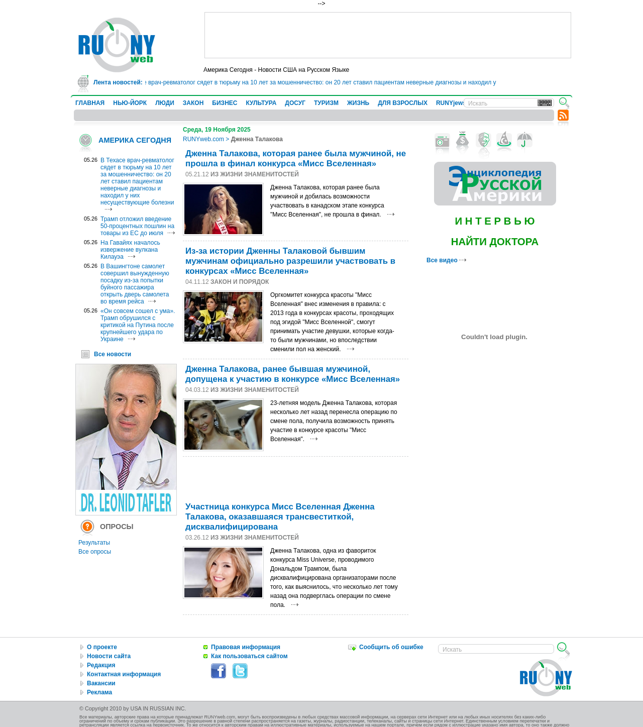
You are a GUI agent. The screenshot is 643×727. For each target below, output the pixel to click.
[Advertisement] (388, 35)
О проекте (102, 647)
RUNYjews (451, 103)
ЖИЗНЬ (358, 103)
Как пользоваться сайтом (249, 656)
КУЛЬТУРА (261, 103)
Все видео (446, 260)
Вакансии (101, 683)
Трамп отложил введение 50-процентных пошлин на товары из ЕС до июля (137, 226)
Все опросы (94, 551)
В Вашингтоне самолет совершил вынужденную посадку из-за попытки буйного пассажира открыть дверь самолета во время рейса (134, 284)
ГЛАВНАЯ (89, 103)
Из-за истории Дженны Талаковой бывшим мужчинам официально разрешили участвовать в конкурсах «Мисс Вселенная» (290, 261)
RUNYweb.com (203, 139)
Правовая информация (245, 647)
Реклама (99, 692)
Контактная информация (124, 674)
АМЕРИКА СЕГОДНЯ (134, 140)
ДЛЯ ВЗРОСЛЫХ (402, 103)
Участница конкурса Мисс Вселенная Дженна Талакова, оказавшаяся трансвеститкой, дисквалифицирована (280, 517)
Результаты (94, 542)
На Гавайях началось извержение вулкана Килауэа (130, 249)
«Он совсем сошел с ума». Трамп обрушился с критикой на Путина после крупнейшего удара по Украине (137, 325)
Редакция (101, 665)
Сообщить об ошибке (391, 647)
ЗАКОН (193, 103)
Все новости (112, 354)
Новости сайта (109, 656)
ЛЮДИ (164, 103)
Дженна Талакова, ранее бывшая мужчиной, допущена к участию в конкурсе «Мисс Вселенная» (292, 374)
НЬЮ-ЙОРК (130, 103)
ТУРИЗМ (326, 103)
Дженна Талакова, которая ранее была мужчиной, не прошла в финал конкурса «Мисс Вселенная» (295, 158)
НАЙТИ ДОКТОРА (495, 241)
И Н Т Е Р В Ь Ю (494, 221)
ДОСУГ (295, 103)
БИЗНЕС (224, 103)
